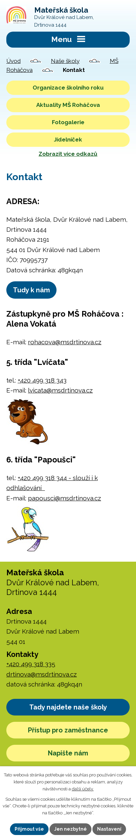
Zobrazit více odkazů (68, 153)
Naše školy (65, 61)
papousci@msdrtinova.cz (64, 498)
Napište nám (68, 753)
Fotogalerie (68, 122)
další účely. (83, 788)
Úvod (13, 61)
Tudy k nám (31, 290)
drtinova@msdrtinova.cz (41, 674)
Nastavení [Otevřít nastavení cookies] (109, 829)
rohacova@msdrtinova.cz (64, 342)
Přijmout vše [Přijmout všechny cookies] (29, 829)
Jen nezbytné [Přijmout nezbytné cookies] (70, 829)
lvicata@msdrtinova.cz (60, 390)
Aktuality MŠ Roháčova (68, 105)
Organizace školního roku (68, 87)
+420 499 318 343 (42, 380)
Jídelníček (68, 139)
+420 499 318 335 (30, 664)
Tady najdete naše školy (68, 707)
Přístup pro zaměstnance (68, 730)
